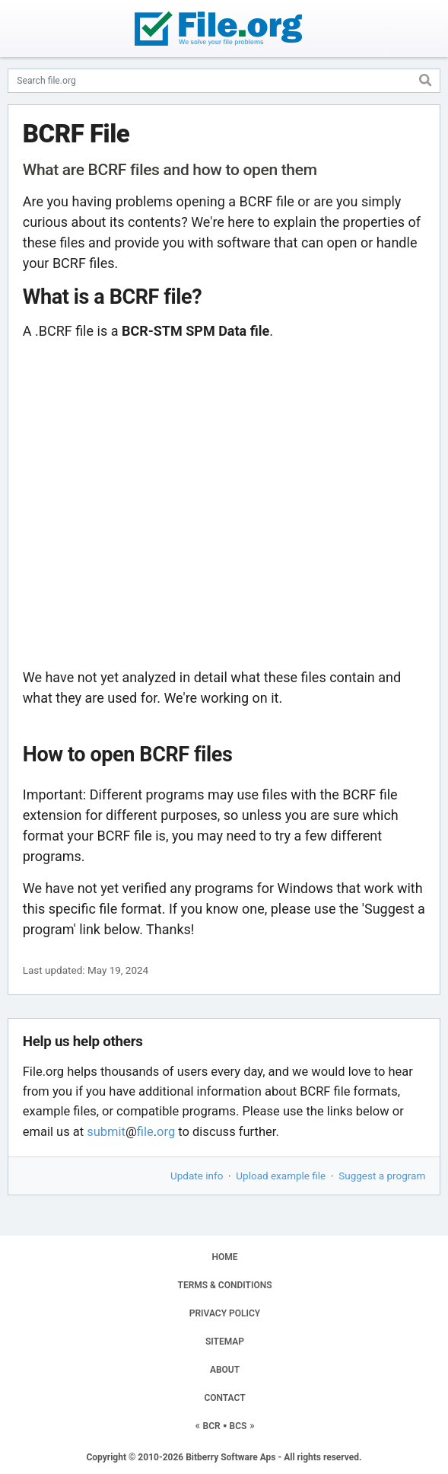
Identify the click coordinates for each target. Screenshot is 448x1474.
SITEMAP (224, 1341)
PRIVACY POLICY (224, 1313)
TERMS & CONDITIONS (225, 1285)
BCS (238, 1426)
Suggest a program (381, 1175)
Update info (196, 1175)
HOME (224, 1257)
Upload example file (281, 1175)
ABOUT (225, 1369)
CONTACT (224, 1398)
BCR (212, 1426)
